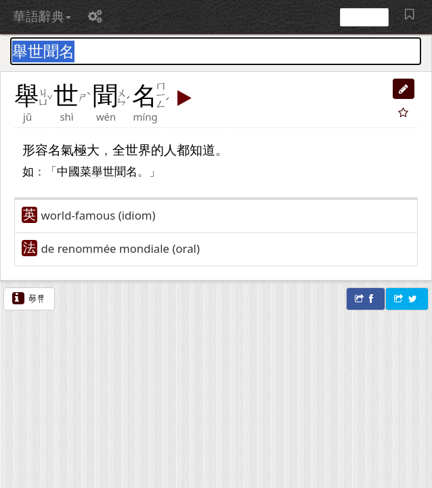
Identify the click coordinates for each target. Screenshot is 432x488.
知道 (202, 149)
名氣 (61, 149)
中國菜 (74, 171)
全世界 (131, 149)
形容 (35, 149)
